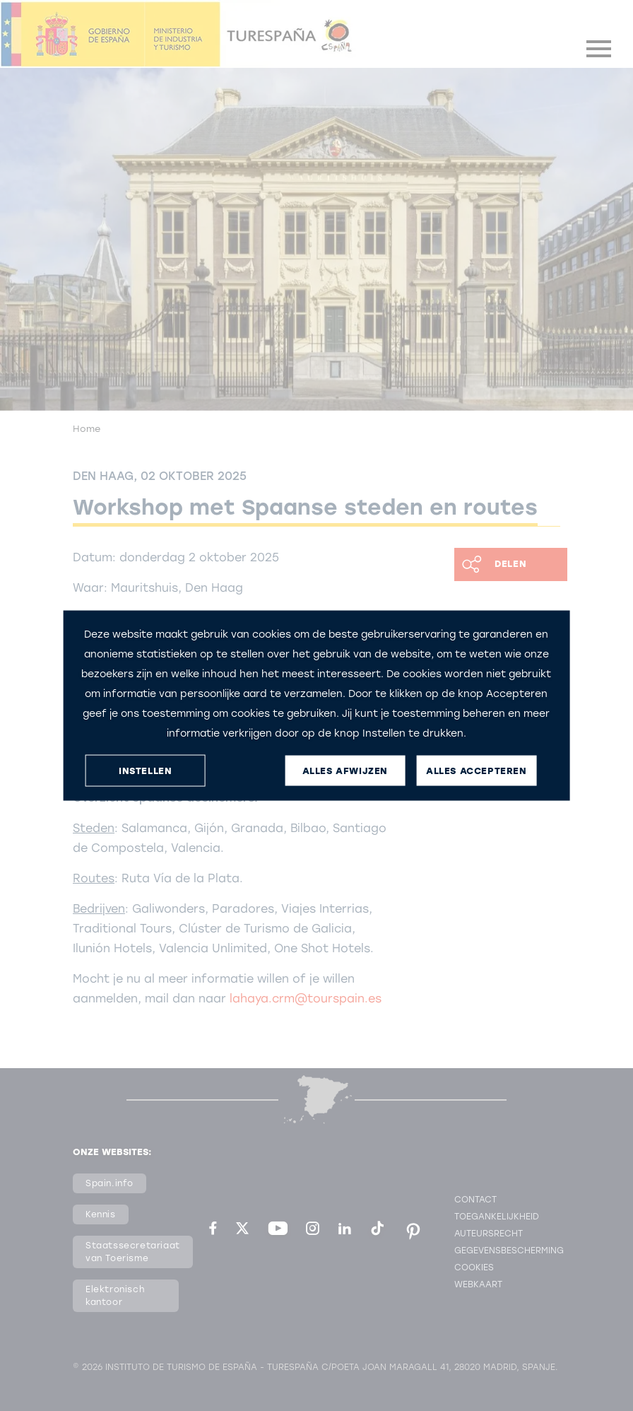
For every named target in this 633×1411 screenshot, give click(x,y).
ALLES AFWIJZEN (345, 770)
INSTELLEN (145, 770)
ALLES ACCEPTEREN (476, 770)
